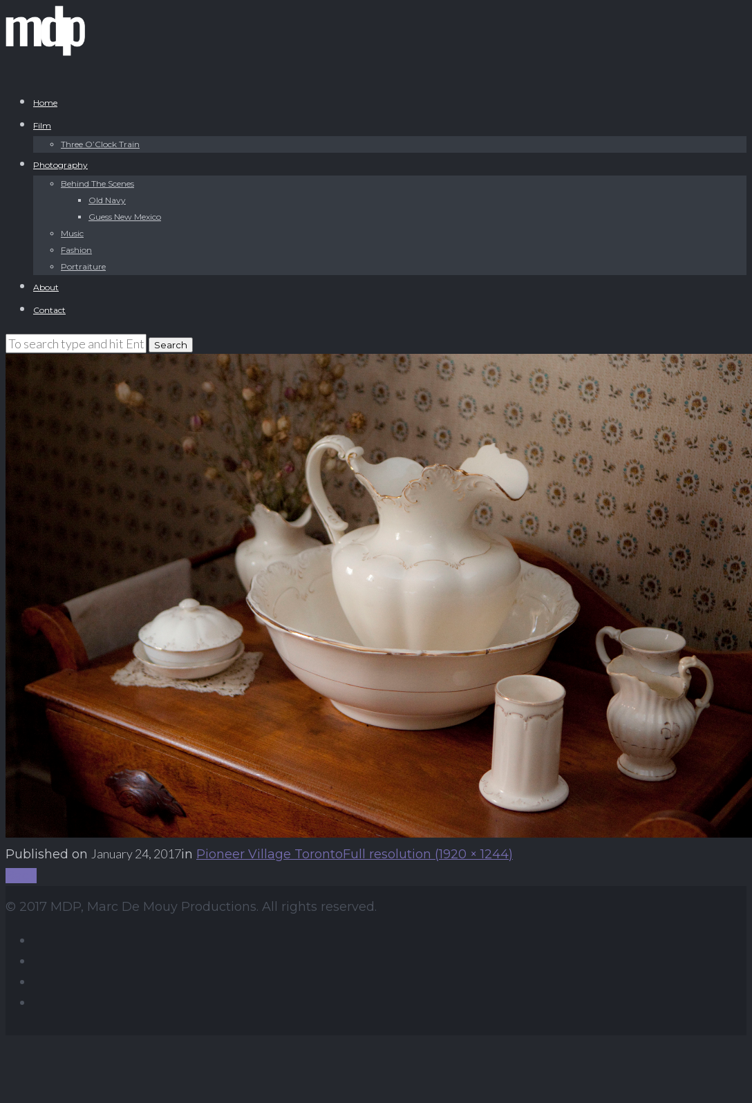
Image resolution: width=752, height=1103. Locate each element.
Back (21, 875)
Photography (60, 165)
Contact (49, 310)
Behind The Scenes (97, 183)
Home (45, 102)
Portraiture (83, 266)
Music (72, 233)
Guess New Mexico (124, 216)
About (46, 287)
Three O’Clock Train (100, 144)
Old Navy (107, 200)
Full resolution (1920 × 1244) (428, 854)
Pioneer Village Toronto (269, 854)
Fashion (76, 250)
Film (42, 125)
